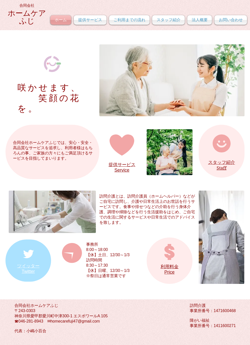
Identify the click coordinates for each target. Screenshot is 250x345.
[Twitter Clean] (28, 254)
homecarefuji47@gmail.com (75, 321)
